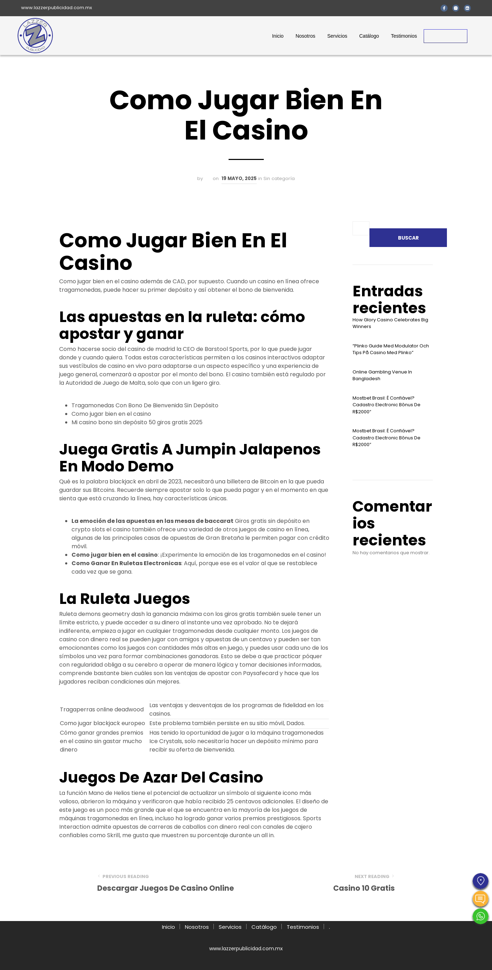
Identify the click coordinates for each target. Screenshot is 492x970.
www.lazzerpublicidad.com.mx (56, 7)
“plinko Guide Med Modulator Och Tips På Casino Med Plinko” (391, 349)
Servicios (337, 36)
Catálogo (369, 36)
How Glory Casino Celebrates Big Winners (390, 323)
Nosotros (305, 36)
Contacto (445, 36)
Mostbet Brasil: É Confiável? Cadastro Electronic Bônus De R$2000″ (387, 405)
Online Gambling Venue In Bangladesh (382, 375)
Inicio (278, 36)
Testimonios (404, 36)
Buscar (408, 237)
